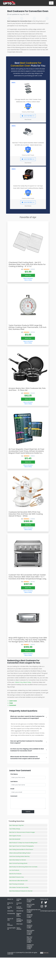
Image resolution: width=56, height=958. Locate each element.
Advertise (10, 911)
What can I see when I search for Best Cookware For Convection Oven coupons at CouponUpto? (27, 717)
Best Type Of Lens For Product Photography (21, 846)
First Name (14, 774)
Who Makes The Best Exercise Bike (18, 887)
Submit (28, 812)
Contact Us (19, 903)
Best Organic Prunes (15, 836)
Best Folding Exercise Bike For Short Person (21, 849)
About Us (10, 899)
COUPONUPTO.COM (21, 953)
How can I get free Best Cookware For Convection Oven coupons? (26, 742)
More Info (28, 275)
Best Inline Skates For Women (17, 860)
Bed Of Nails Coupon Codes (30, 905)
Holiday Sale (18, 899)
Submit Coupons (19, 907)
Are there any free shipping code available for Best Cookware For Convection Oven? (27, 750)
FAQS (11, 703)
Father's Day (19, 682)
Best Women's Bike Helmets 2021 (18, 880)
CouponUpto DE (11, 928)
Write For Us (10, 903)
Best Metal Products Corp (16, 877)
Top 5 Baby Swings (14, 829)
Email (12, 789)
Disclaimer (19, 911)
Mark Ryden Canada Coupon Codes (30, 932)
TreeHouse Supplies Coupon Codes (30, 947)
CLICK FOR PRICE (28, 116)
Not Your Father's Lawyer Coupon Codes (29, 939)
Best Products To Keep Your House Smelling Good (23, 842)
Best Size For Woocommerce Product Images (22, 832)
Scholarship (11, 913)
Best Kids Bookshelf (14, 839)
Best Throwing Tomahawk (16, 884)
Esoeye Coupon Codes (29, 921)
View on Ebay (28, 280)
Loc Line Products (14, 870)
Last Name (14, 781)
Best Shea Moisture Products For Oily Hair (20, 891)
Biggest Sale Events (18, 915)
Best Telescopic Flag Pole (16, 825)
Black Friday (27, 682)
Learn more (13, 701)
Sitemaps (19, 924)
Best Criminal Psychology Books (18, 863)
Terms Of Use (10, 919)
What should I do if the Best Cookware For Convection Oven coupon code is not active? (25, 758)
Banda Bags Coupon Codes (31, 900)
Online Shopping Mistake (19, 920)
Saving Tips (9, 907)
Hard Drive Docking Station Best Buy (19, 856)
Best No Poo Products (15, 873)
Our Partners (10, 924)
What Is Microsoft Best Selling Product (20, 853)
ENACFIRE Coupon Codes (30, 916)
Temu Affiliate (18, 928)
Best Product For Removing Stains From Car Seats (23, 867)
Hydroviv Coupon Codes (29, 926)
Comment (12, 705)
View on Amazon (28, 278)
